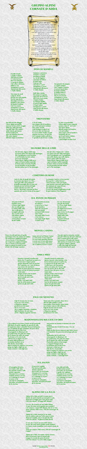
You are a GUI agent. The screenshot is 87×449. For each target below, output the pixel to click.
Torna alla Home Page (43, 447)
